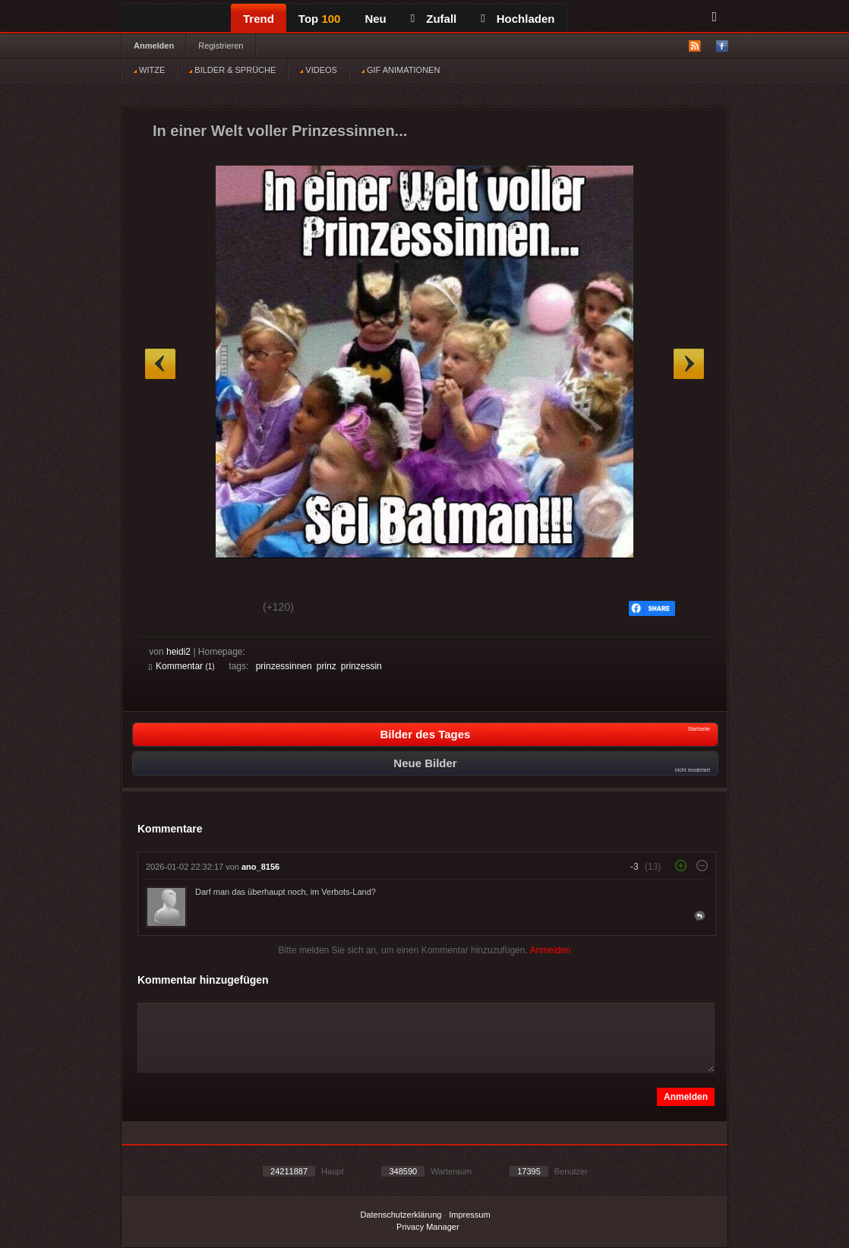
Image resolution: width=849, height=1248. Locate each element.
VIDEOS (318, 69)
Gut (165, 609)
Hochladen (517, 18)
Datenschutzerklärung (400, 1214)
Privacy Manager (427, 1226)
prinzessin (361, 666)
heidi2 (178, 651)
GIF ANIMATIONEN (400, 69)
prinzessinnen (284, 666)
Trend (258, 18)
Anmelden (154, 45)
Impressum (469, 1214)
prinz (326, 666)
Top (319, 18)
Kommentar (182, 666)
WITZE (149, 69)
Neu (375, 18)
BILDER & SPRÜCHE (232, 69)
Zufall (433, 18)
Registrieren (220, 45)
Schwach (222, 609)
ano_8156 (260, 866)
